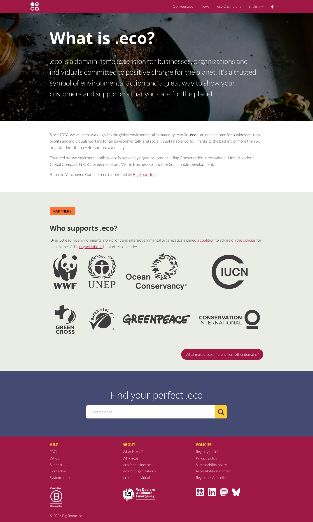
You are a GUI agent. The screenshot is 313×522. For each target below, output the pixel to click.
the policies (246, 240)
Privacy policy (206, 458)
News (205, 6)
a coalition (206, 240)
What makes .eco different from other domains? (222, 354)
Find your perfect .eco (156, 395)
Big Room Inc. (144, 174)
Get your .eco (183, 6)
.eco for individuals (137, 477)
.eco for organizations (139, 471)
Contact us (58, 471)
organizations (91, 246)
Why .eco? (130, 458)
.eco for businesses (137, 464)
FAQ (53, 451)
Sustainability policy (211, 464)
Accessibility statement (214, 471)
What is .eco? (133, 451)
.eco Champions (229, 6)
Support (56, 464)
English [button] (254, 6)
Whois (55, 458)
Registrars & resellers (212, 477)
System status (60, 477)
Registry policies (208, 451)
